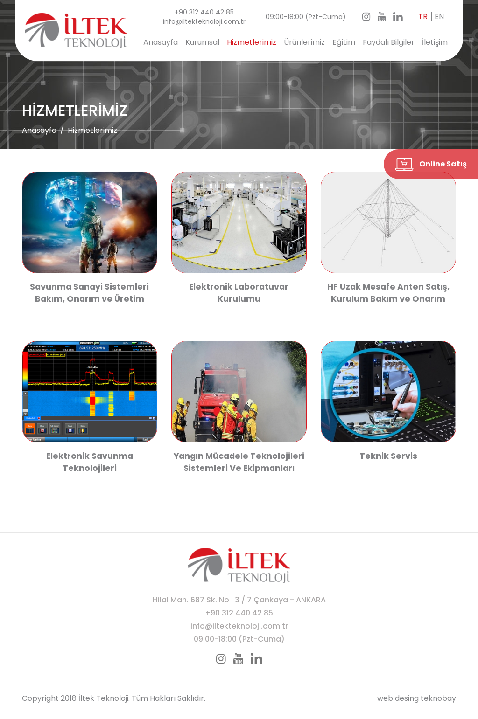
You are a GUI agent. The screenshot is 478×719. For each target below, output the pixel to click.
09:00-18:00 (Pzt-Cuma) (306, 16)
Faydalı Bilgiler (389, 42)
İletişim (435, 42)
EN (439, 16)
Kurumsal (202, 42)
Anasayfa (160, 42)
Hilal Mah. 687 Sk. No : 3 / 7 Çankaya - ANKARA (239, 600)
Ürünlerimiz (304, 42)
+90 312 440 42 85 (204, 12)
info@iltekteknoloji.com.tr (204, 21)
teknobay (438, 698)
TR (423, 16)
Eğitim (343, 42)
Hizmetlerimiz (251, 42)
